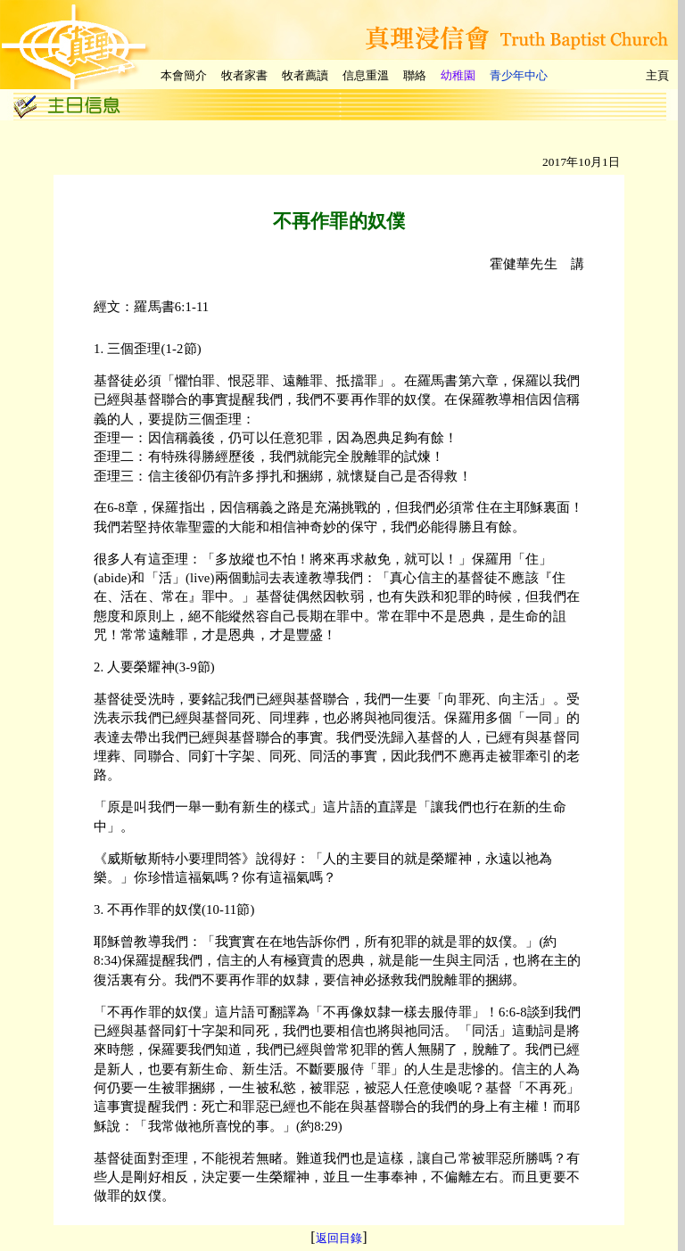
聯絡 (414, 75)
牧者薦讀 (305, 75)
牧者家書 (244, 75)
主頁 (657, 75)
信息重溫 (365, 75)
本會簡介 (184, 75)
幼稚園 (458, 75)
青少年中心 (519, 75)
